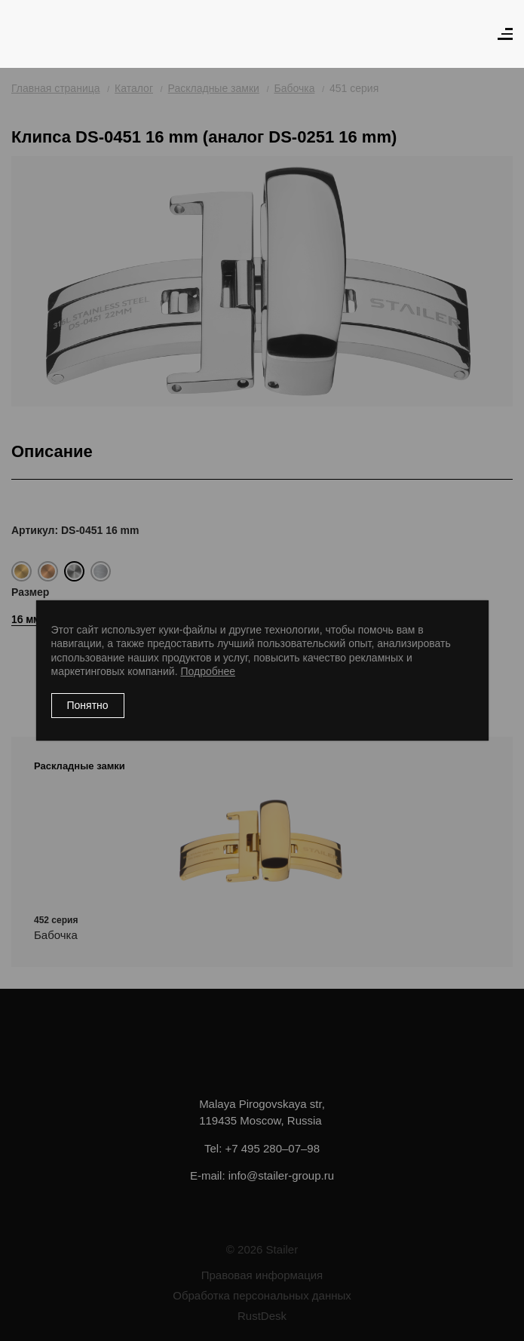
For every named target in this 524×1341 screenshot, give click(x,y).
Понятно (88, 705)
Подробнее (207, 671)
